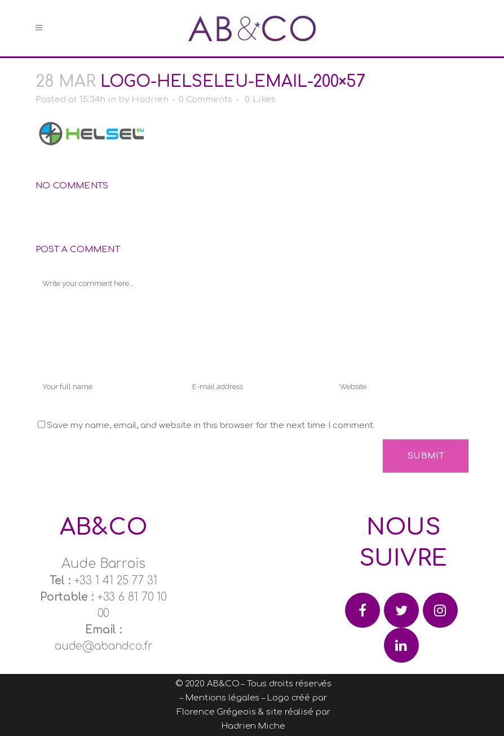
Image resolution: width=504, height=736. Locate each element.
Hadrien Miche (253, 726)
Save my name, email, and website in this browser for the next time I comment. (211, 425)
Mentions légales (222, 698)
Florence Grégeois (215, 712)
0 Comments (205, 99)
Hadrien (150, 99)
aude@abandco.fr (104, 646)
